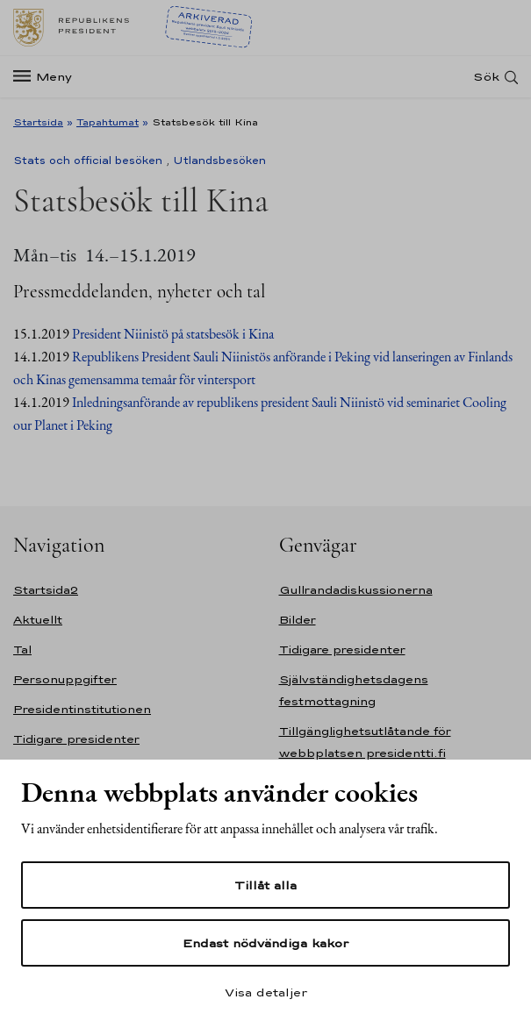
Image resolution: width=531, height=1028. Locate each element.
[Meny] (48, 77)
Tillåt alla (265, 885)
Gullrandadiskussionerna (356, 589)
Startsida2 (45, 589)
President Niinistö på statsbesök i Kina (173, 334)
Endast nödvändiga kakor (265, 943)
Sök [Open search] (486, 76)
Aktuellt (37, 619)
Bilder (297, 619)
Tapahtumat (107, 122)
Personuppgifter (65, 679)
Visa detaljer (266, 992)
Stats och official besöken (87, 160)
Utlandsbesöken (219, 160)
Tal (22, 649)
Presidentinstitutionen (82, 709)
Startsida (38, 122)
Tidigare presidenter (76, 739)
